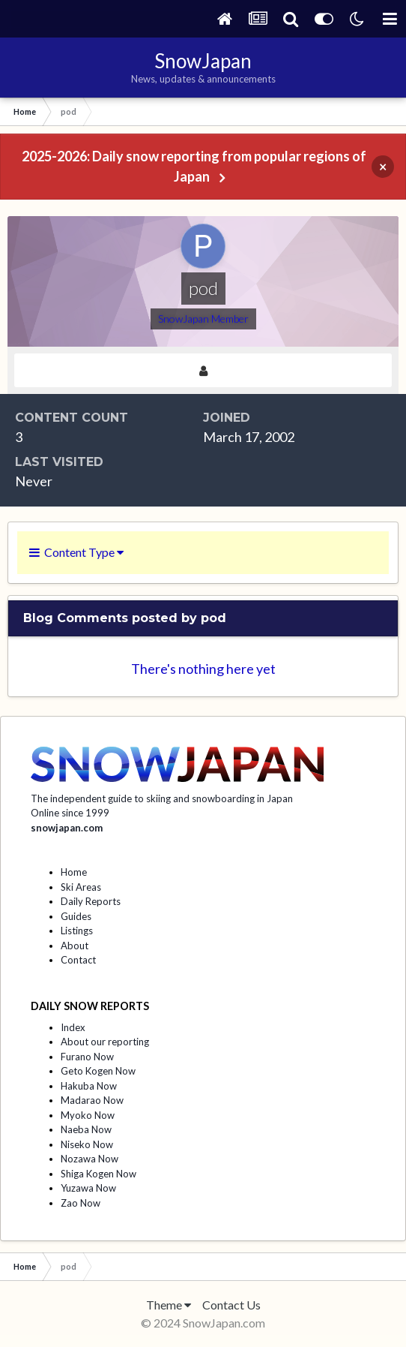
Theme (168, 1304)
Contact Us (231, 1304)
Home (74, 872)
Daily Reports (91, 901)
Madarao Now (92, 1100)
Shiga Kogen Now (98, 1174)
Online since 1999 (70, 813)
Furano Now (87, 1057)
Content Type (76, 552)
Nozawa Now (89, 1159)
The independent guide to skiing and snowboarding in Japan (162, 798)
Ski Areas (81, 887)
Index (73, 1027)
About (74, 946)
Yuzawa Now (88, 1188)
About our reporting (105, 1042)
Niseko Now (87, 1144)
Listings (77, 931)
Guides (76, 916)
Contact (78, 960)
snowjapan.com (67, 828)
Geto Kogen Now (98, 1071)
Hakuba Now (89, 1086)
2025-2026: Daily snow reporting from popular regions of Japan (194, 166)
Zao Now (80, 1203)
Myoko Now (88, 1115)
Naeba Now (86, 1129)
